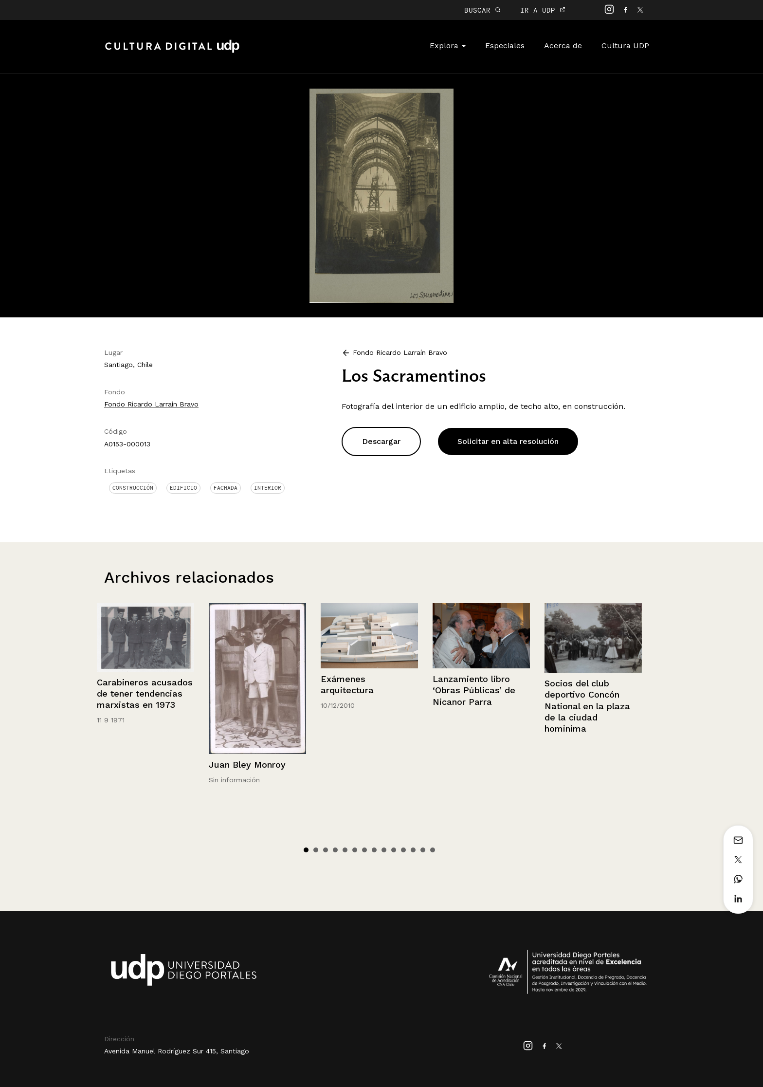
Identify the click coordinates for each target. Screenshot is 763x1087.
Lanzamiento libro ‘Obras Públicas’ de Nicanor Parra (474, 690)
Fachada (225, 487)
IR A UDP (542, 10)
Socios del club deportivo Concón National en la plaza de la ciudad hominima (587, 706)
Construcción (132, 487)
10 (393, 849)
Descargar (381, 441)
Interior (267, 487)
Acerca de (563, 45)
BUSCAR (482, 10)
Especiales (505, 45)
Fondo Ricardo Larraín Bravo (151, 404)
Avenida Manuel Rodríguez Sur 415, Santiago (176, 1051)
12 (413, 849)
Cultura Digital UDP (172, 51)
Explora (448, 45)
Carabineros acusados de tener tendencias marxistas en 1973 (145, 693)
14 (432, 849)
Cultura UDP (625, 45)
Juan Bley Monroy (247, 764)
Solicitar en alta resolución (508, 441)
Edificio (183, 487)
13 (422, 849)
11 (403, 849)
